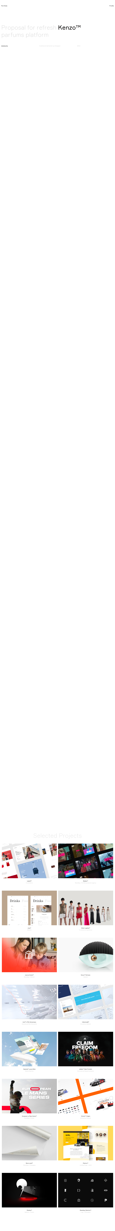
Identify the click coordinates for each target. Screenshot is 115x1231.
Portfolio (4, 5)
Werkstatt (49, 46)
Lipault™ (29, 881)
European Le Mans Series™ (29, 1116)
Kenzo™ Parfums (85, 975)
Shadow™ (29, 1210)
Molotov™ (85, 1163)
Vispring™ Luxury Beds (29, 1069)
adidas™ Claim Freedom (85, 1069)
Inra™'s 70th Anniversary (29, 1022)
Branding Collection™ (85, 1210)
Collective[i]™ (85, 1022)
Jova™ (29, 928)
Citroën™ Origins (85, 1116)
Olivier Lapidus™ (85, 928)
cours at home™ (29, 975)
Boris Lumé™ (29, 1163)
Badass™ (85, 881)
